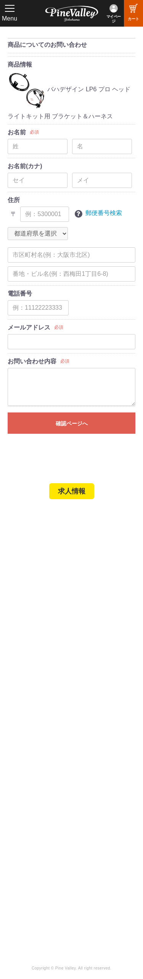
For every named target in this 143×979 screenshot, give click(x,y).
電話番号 (20, 293)
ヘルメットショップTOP (45, 641)
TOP (16, 520)
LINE (85, 847)
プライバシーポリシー (42, 748)
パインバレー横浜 (36, 555)
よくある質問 (30, 727)
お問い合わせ (30, 738)
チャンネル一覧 (33, 826)
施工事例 (25, 576)
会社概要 (25, 707)
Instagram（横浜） (103, 857)
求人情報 (71, 491)
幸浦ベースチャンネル (39, 849)
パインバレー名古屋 (39, 565)
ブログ (19, 768)
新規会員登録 (30, 620)
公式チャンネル (33, 836)
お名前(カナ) (25, 166)
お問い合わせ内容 (32, 361)
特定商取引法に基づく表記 (47, 662)
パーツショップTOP (39, 630)
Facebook (91, 826)
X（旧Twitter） (98, 836)
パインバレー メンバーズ (45, 717)
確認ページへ (72, 423)
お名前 (17, 132)
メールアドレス (29, 327)
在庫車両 (25, 586)
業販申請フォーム (36, 672)
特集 (16, 784)
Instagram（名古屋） (106, 867)
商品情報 (20, 64)
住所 (14, 200)
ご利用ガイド (30, 651)
